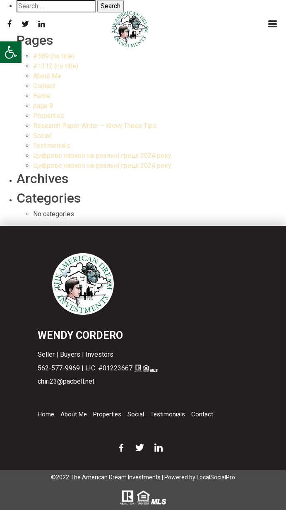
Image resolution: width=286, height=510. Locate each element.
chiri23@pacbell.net (66, 381)
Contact (44, 86)
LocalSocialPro (216, 477)
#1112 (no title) (55, 66)
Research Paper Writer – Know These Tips (94, 126)
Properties (48, 116)
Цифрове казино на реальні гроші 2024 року (102, 156)
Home (41, 96)
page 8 (43, 106)
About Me (47, 76)
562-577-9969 (59, 368)
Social (42, 136)
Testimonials (51, 146)
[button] (11, 52)
